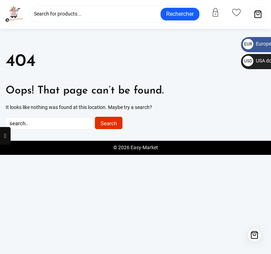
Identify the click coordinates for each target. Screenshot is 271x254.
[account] (220, 12)
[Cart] (258, 14)
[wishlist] (241, 12)
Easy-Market (144, 148)
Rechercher (180, 14)
